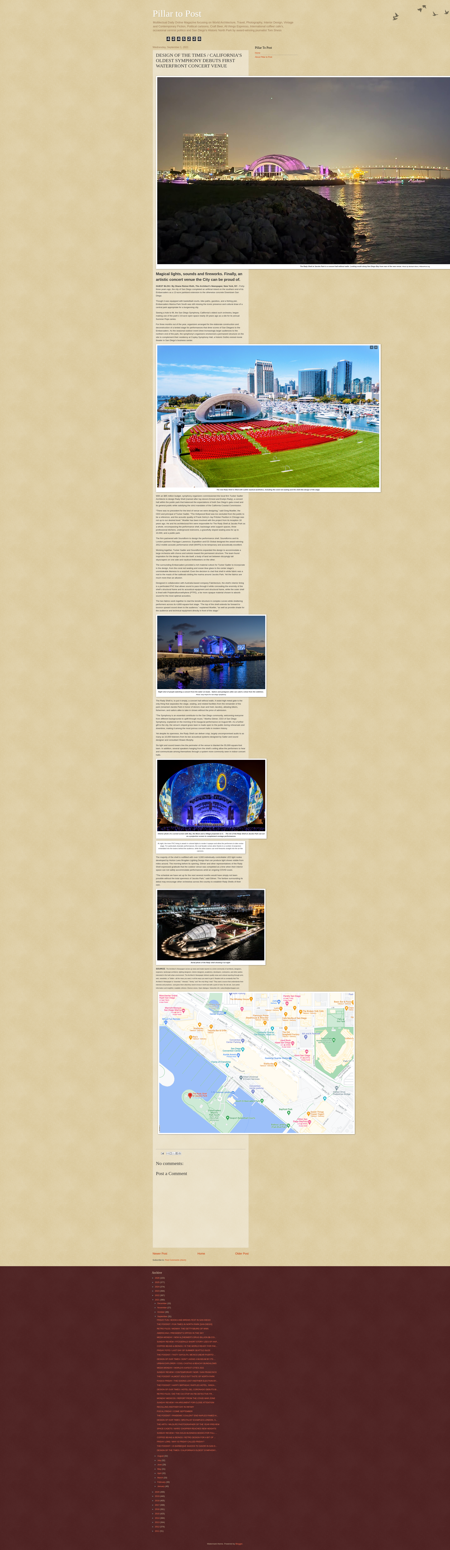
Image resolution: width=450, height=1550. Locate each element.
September (162, 1316)
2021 (157, 1300)
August (160, 1456)
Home (201, 1253)
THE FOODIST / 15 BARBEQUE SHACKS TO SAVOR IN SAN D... (187, 1446)
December (162, 1303)
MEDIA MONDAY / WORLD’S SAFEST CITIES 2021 (180, 1368)
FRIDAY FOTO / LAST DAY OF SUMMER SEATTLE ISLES (183, 1350)
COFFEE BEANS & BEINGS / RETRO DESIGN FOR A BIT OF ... (186, 1437)
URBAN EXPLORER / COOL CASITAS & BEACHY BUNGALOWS (187, 1363)
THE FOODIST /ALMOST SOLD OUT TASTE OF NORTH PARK (186, 1376)
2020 (157, 1492)
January (161, 1486)
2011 (157, 1531)
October (161, 1312)
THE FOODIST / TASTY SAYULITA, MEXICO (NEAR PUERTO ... (186, 1355)
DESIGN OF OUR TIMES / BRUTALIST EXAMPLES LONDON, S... (187, 1420)
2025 (157, 1282)
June (159, 1464)
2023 (157, 1291)
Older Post (242, 1253)
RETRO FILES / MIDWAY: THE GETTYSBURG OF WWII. (183, 1328)
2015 (157, 1513)
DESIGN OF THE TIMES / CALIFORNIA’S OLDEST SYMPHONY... (187, 1450)
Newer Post (160, 1253)
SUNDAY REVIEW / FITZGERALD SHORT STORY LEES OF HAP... (187, 1342)
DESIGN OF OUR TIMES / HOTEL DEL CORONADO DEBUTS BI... (187, 1389)
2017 (157, 1505)
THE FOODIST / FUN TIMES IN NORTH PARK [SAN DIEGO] (184, 1324)
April (159, 1473)
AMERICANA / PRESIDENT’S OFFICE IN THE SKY (180, 1333)
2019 (157, 1496)
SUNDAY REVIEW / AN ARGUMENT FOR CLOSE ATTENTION (185, 1402)
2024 (157, 1287)
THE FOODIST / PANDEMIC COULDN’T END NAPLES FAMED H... (187, 1415)
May (159, 1469)
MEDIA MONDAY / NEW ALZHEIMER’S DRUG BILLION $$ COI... (186, 1337)
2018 (157, 1500)
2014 (157, 1518)
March (160, 1477)
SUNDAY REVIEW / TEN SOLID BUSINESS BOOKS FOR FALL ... (187, 1433)
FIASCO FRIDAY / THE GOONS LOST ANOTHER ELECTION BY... (187, 1381)
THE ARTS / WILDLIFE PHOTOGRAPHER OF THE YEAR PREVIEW (188, 1424)
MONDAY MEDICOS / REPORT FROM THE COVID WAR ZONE (186, 1398)
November (162, 1307)
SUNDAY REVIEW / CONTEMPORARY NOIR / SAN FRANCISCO (187, 1372)
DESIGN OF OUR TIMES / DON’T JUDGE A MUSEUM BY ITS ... (186, 1359)
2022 (157, 1295)
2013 (157, 1522)
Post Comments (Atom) (175, 1260)
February (161, 1482)
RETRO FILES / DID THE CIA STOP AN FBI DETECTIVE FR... (185, 1394)
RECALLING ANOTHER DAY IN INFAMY (175, 1407)
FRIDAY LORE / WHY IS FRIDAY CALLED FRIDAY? (180, 1441)
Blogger (238, 1544)
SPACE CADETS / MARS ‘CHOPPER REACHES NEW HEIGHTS (186, 1428)
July (159, 1460)
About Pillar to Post (263, 57)
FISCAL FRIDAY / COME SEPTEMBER (175, 1411)
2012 (157, 1526)
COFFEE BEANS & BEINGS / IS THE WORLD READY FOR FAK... (187, 1346)
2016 (157, 1509)
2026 (157, 1278)
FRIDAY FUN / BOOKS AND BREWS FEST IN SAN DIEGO (184, 1320)
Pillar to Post (177, 13)
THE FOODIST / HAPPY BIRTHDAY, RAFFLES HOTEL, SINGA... (186, 1385)
